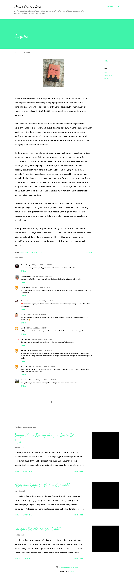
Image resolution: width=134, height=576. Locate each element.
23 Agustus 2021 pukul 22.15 (42, 265)
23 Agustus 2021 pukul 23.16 (42, 276)
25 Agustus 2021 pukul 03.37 (46, 380)
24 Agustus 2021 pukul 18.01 (43, 301)
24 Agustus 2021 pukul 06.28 (41, 287)
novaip (23, 328)
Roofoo (72, 571)
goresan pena (108, 75)
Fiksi (105, 72)
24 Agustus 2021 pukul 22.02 (45, 366)
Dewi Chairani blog (27, 6)
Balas (23, 271)
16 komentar (28, 471)
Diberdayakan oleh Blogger (67, 567)
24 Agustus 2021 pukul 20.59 (37, 328)
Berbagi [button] (107, 61)
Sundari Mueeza (26, 301)
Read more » (79, 471)
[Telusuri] (109, 6)
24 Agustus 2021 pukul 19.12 (36, 314)
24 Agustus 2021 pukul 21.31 (43, 350)
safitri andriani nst (27, 366)
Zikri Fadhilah (25, 339)
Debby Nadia (25, 287)
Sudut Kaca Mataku (28, 380)
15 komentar (28, 515)
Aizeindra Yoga (26, 276)
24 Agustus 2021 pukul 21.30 (42, 339)
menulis (106, 78)
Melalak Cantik (26, 350)
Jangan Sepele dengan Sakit (38, 528)
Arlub (23, 314)
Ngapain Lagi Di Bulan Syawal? (42, 484)
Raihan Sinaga (26, 265)
